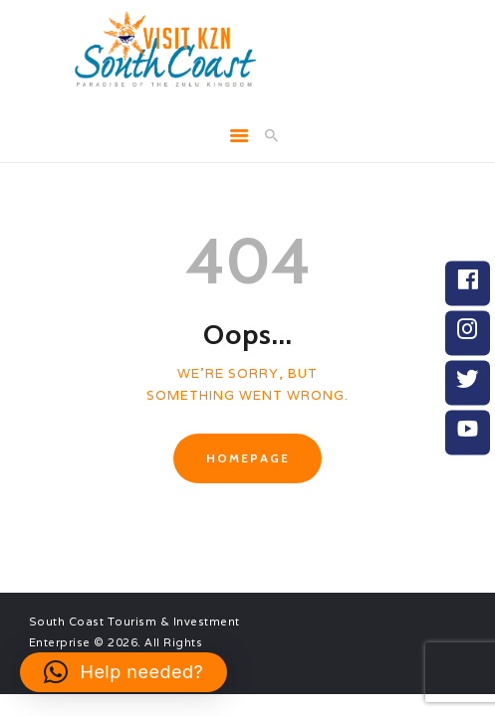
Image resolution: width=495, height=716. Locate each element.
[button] (123, 672)
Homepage (248, 457)
